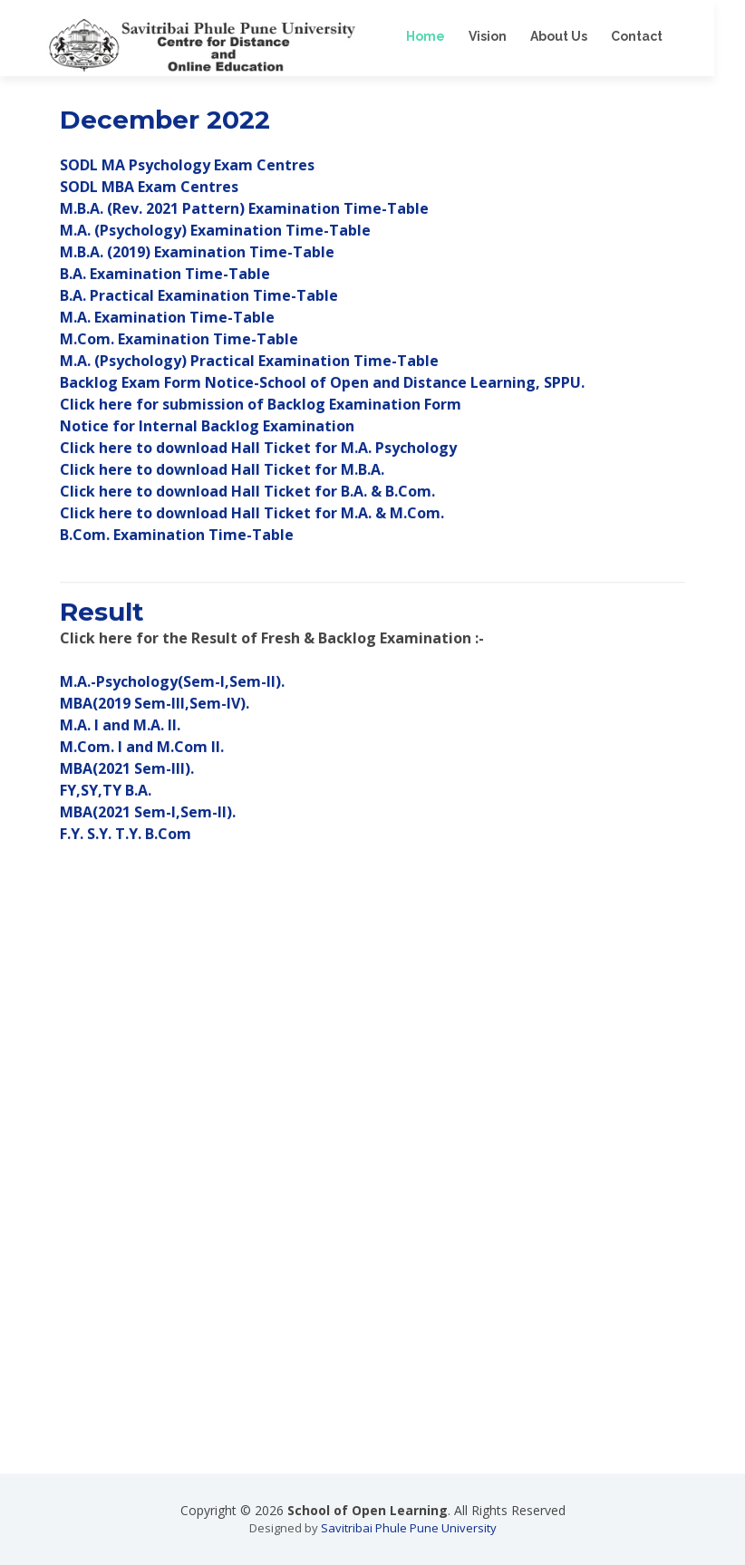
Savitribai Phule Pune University (409, 1528)
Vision (503, 36)
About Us (574, 36)
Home (440, 36)
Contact (652, 36)
